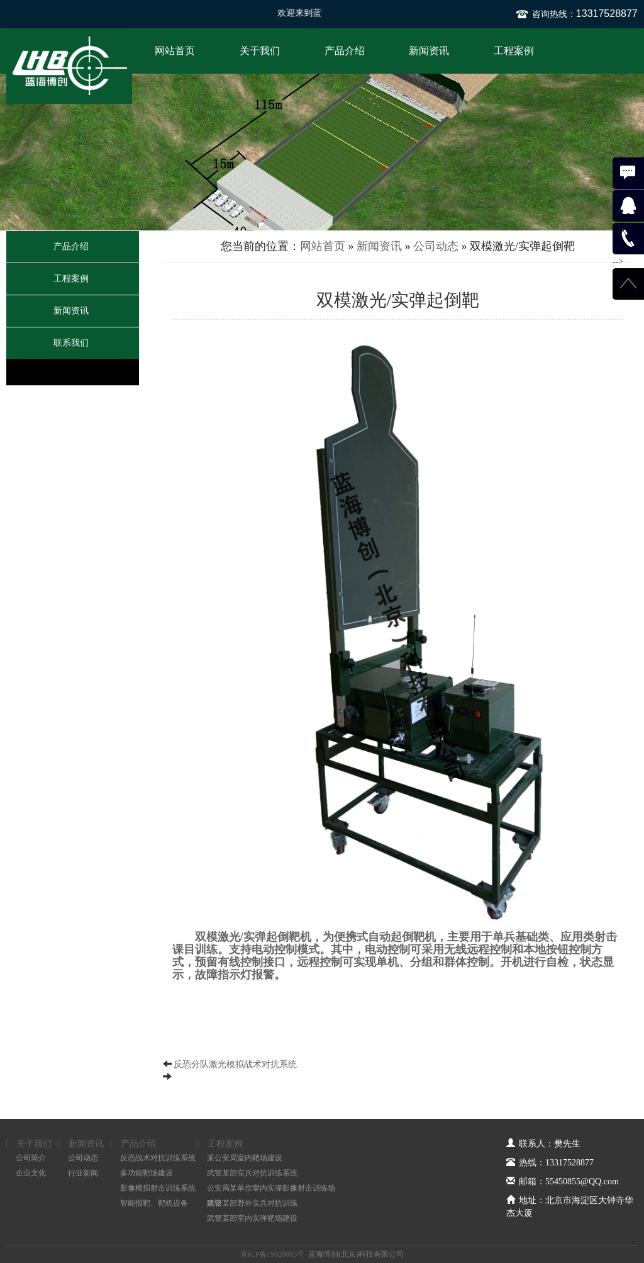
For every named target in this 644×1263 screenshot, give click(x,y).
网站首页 (175, 50)
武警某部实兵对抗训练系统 (252, 1173)
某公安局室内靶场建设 (244, 1157)
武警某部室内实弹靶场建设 (252, 1218)
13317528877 (607, 13)
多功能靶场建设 (146, 1173)
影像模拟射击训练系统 (158, 1188)
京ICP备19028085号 (272, 1254)
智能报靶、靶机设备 (154, 1203)
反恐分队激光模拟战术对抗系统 (235, 1064)
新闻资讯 (429, 50)
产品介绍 (345, 50)
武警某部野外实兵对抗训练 (252, 1203)
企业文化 (31, 1173)
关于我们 (260, 50)
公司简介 (31, 1157)
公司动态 (435, 246)
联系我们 (71, 343)
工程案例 (514, 50)
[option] (322, 152)
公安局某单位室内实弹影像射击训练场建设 (271, 1190)
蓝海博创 (69, 66)
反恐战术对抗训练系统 (158, 1157)
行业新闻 (83, 1173)
